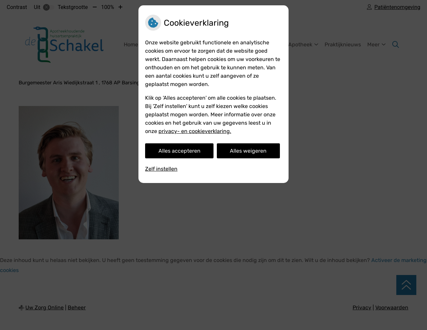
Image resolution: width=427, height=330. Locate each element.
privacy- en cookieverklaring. (194, 131)
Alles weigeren (248, 151)
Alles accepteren (179, 151)
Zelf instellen (161, 169)
